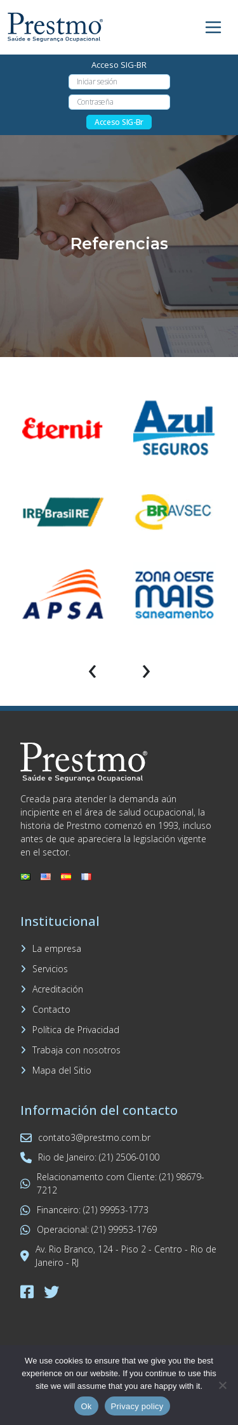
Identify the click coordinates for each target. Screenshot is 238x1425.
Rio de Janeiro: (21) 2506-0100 (89, 1157)
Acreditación (57, 989)
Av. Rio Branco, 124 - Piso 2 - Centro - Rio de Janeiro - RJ (118, 1255)
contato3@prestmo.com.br (85, 1137)
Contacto (51, 1009)
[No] (222, 1385)
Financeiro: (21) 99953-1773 (84, 1210)
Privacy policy (137, 1406)
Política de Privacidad (75, 1030)
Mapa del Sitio (61, 1070)
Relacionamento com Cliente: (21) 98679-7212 (112, 1183)
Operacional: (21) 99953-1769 (88, 1229)
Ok (86, 1406)
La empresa (56, 948)
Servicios (50, 969)
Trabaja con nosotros (76, 1050)
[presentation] (92, 668)
